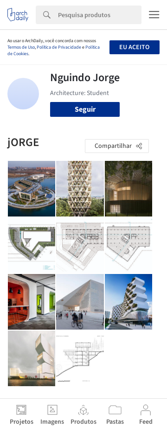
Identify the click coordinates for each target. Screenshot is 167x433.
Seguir (85, 109)
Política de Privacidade (59, 47)
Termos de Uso (21, 47)
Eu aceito (134, 47)
